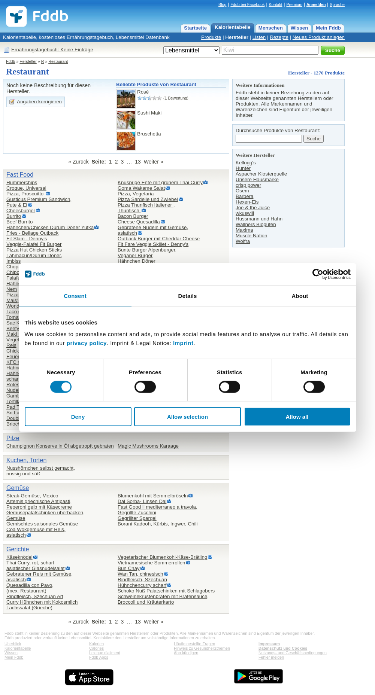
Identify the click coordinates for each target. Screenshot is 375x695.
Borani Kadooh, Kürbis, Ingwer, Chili (157, 524)
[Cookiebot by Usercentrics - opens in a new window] (318, 274)
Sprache (337, 4)
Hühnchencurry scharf (142, 585)
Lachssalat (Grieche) (29, 607)
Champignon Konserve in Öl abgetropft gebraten (60, 446)
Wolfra (243, 241)
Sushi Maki (149, 113)
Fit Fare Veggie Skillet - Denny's (153, 244)
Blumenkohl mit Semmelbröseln (153, 496)
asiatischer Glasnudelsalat (35, 568)
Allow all (297, 417)
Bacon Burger (133, 216)
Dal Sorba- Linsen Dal (142, 501)
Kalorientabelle (233, 27)
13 (138, 162)
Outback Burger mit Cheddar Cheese (159, 238)
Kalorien (96, 643)
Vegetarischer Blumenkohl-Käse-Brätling (162, 557)
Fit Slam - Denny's (26, 238)
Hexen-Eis (247, 202)
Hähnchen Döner (136, 261)
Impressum (269, 643)
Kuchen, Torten (26, 460)
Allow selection (187, 417)
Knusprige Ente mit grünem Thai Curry (160, 182)
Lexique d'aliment (104, 652)
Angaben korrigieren (39, 101)
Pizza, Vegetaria (136, 193)
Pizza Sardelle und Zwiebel (148, 199)
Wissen (299, 28)
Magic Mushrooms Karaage (148, 446)
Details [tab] (187, 295)
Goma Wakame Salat (141, 188)
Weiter (151, 162)
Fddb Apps (98, 657)
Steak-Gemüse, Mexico (32, 496)
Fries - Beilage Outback (32, 233)
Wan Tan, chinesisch (140, 574)
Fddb (10, 61)
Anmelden (316, 4)
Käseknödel (19, 557)
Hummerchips (21, 182)
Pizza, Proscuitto (25, 193)
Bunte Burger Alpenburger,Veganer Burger (147, 252)
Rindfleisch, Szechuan (142, 579)
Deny (78, 417)
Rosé (143, 92)
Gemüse (17, 488)
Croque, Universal (26, 188)
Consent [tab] (75, 295)
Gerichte (17, 549)
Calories (96, 648)
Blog (222, 4)
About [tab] (300, 295)
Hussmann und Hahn (259, 219)
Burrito (13, 216)
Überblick (12, 643)
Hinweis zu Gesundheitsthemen (202, 648)
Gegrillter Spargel (137, 518)
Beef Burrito (19, 222)
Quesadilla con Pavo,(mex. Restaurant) (30, 588)
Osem (242, 190)
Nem (11, 289)
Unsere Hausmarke (257, 179)
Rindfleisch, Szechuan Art (34, 596)
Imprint (183, 343)
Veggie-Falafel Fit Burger (33, 244)
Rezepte (279, 37)
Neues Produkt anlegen (319, 37)
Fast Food (19, 174)
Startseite (195, 28)
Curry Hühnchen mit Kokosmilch (42, 602)
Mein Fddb (328, 28)
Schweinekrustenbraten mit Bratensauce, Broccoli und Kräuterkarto (163, 599)
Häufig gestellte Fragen (194, 643)
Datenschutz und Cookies (282, 648)
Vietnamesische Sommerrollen (151, 563)
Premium (294, 4)
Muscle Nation (251, 235)
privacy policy (87, 343)
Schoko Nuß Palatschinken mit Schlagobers (166, 591)
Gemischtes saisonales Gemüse (42, 524)
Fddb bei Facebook (247, 4)
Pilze (12, 438)
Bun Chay (129, 568)
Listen (259, 37)
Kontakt (275, 4)
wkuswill (245, 213)
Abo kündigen (186, 652)
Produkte (211, 37)
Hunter (243, 168)
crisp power (248, 185)
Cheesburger (20, 210)
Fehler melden (271, 657)
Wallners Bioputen (256, 224)
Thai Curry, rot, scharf (30, 563)
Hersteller (236, 37)
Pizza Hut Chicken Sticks (34, 250)
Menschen (270, 28)
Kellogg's (246, 162)
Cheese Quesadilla (139, 222)
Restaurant (58, 61)
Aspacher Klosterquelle (261, 174)
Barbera (244, 196)
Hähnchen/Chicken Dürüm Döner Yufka (50, 227)
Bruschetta (149, 134)
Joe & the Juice (253, 207)
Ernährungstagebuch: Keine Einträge (52, 49)
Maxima (244, 230)
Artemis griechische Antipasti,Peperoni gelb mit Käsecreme (39, 504)
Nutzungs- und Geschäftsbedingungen (292, 652)
